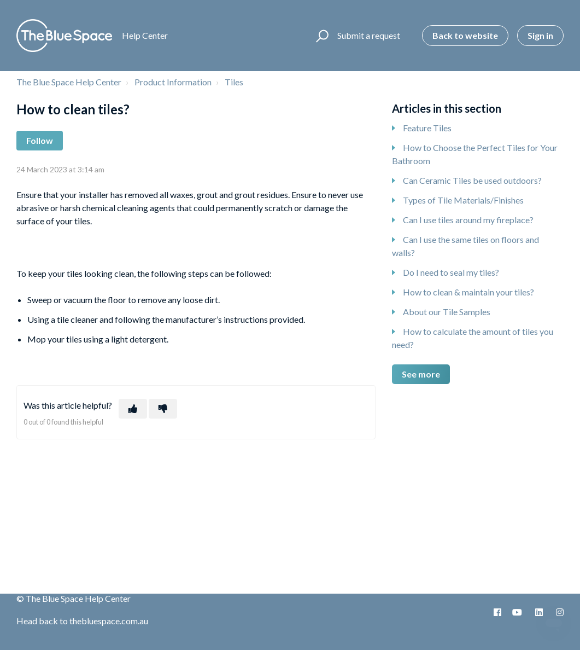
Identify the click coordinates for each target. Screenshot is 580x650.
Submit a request (368, 35)
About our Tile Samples (446, 311)
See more (421, 374)
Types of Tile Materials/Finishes (463, 200)
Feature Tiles (427, 128)
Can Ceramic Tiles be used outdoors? (472, 180)
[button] (321, 35)
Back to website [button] (465, 35)
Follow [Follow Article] (39, 140)
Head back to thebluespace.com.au (82, 621)
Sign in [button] (540, 35)
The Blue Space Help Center (68, 82)
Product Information (173, 82)
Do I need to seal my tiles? (451, 272)
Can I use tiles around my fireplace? (468, 219)
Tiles (234, 82)
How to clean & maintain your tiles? (468, 292)
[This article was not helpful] (163, 409)
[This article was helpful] (133, 409)
